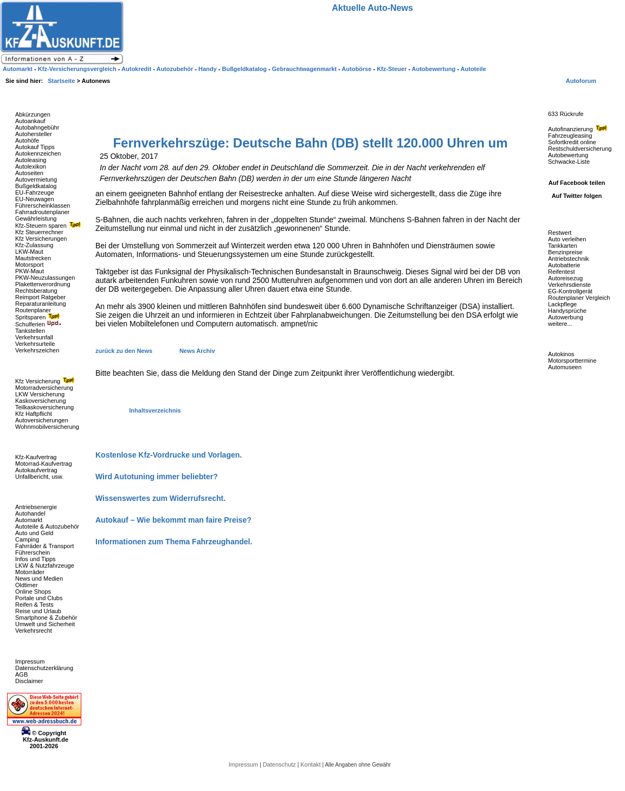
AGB (21, 674)
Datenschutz (280, 764)
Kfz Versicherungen (41, 238)
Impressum (29, 661)
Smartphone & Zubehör (46, 617)
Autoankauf (30, 121)
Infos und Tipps (35, 559)
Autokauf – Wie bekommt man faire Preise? (173, 520)
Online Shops (33, 591)
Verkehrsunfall (34, 337)
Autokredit (137, 69)
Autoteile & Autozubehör (47, 526)
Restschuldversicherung (579, 148)
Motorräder (29, 572)
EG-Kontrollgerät (570, 291)
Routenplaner (33, 310)
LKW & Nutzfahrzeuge (44, 565)
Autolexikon (30, 166)
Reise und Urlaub (38, 611)
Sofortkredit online (572, 142)
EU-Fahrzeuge (34, 192)
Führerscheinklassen (42, 205)
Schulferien (38, 324)
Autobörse (357, 69)
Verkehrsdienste (569, 284)
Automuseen (565, 367)
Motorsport (29, 264)
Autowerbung (565, 317)
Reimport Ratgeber (40, 297)
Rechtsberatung (36, 290)
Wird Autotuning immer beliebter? (156, 476)
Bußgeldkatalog (35, 186)
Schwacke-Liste (569, 161)
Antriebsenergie (36, 507)
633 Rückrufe (565, 114)
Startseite (62, 81)
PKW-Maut (29, 271)
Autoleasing (31, 160)
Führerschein (32, 552)
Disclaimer (29, 681)
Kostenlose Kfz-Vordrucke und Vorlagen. (168, 455)
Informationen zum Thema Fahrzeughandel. (173, 541)
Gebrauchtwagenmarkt (305, 69)
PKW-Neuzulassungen (45, 277)
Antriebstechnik (568, 258)
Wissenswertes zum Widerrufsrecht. (160, 498)
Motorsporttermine (572, 360)
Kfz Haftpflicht (33, 413)
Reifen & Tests (34, 604)
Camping (27, 539)
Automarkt (28, 520)
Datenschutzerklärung (44, 668)
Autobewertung (568, 155)
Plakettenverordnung (42, 284)
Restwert (559, 232)
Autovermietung (36, 179)
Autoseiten (29, 173)
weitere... (560, 323)
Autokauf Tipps (35, 147)
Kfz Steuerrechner (39, 232)
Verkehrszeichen (37, 350)
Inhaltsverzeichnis (155, 410)
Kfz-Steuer (392, 69)
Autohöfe (27, 140)
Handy (208, 69)
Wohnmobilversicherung (47, 426)
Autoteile (473, 69)
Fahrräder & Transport (44, 546)
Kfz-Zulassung (34, 245)
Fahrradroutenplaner (42, 212)
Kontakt (311, 764)
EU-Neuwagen (34, 199)
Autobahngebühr (37, 127)
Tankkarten (562, 245)
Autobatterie (564, 265)
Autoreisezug (565, 278)
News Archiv (197, 351)
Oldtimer (26, 585)
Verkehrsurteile (35, 343)
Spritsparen (38, 317)
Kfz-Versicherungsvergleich (78, 69)
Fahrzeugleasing (570, 135)
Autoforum (581, 81)
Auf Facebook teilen (577, 182)
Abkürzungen (32, 114)
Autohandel (30, 513)
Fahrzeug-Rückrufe (566, 97)
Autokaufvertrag (36, 470)
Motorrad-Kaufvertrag (43, 463)
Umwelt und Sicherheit (45, 624)
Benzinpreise (565, 252)
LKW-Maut (29, 251)
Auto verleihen (567, 239)
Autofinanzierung (579, 129)
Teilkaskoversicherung (44, 407)
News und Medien (39, 578)
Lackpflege (562, 304)
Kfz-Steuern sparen (49, 225)
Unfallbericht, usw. (39, 476)
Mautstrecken (33, 258)
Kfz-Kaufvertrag (35, 457)
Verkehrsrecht (33, 630)
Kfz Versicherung (46, 381)
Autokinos (561, 354)
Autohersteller (33, 134)
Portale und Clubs (38, 598)
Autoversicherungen (41, 420)
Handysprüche (567, 310)
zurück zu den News (124, 351)
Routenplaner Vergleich (579, 297)
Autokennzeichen (38, 153)
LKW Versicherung (40, 394)
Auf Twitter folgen (577, 195)
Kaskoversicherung (40, 400)
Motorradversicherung (44, 387)
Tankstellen (30, 330)
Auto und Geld (34, 533)
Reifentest (561, 271)
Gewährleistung (35, 218)
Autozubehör (175, 69)
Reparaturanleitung (40, 303)
